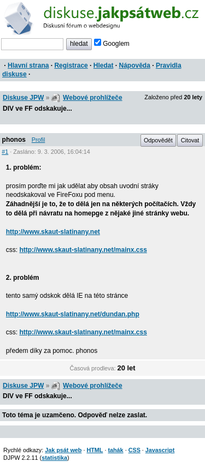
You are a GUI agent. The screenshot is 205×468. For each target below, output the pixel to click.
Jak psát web (63, 450)
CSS (134, 450)
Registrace (70, 65)
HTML (94, 450)
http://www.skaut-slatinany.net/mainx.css (83, 250)
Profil (38, 139)
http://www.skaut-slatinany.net (53, 232)
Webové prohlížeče (92, 97)
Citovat (190, 140)
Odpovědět (158, 140)
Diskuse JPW (23, 97)
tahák (115, 450)
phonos (14, 139)
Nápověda (134, 65)
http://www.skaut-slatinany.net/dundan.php (72, 314)
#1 (5, 151)
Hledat (103, 65)
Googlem (112, 43)
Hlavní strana (28, 65)
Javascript (159, 450)
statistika (54, 457)
